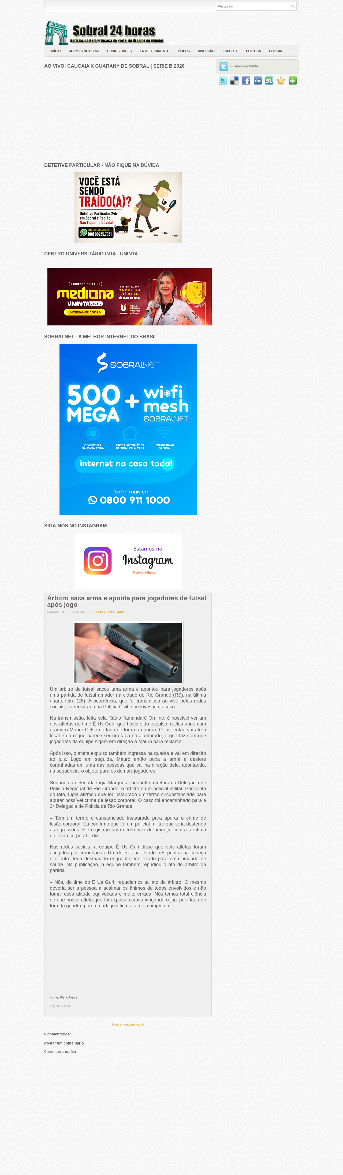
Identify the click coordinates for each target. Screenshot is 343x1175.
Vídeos (184, 51)
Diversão (206, 51)
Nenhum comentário (107, 612)
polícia (275, 51)
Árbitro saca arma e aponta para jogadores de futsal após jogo (126, 601)
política (253, 51)
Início (56, 51)
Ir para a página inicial (128, 1024)
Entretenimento (155, 51)
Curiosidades (119, 51)
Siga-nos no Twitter (244, 66)
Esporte (230, 51)
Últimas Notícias (84, 51)
